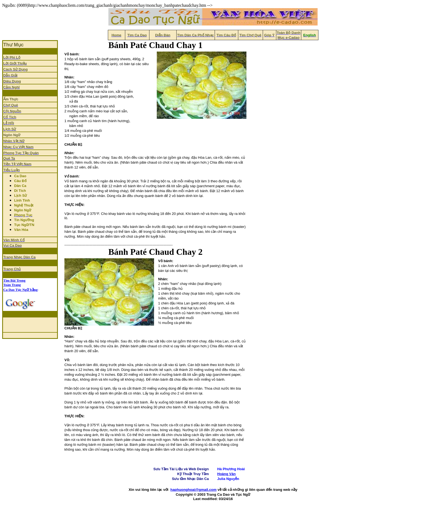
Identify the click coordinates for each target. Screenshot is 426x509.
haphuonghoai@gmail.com (193, 490)
